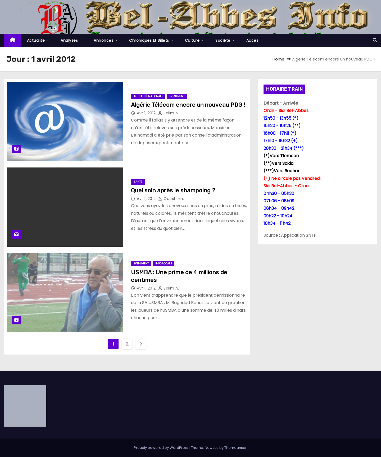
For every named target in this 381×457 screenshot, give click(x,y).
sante (138, 182)
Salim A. (168, 113)
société (225, 40)
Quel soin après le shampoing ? (173, 190)
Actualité (38, 40)
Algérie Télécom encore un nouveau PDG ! (188, 104)
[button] (375, 40)
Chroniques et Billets (151, 40)
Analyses (71, 40)
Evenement (176, 96)
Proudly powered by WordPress (161, 447)
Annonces (105, 40)
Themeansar (235, 447)
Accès (252, 40)
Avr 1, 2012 (147, 113)
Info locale (163, 263)
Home (278, 59)
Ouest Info (171, 198)
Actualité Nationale (148, 96)
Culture (194, 40)
